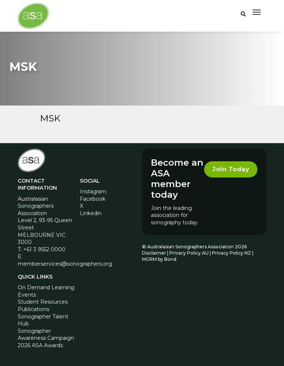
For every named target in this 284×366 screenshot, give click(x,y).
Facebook (92, 199)
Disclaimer (154, 253)
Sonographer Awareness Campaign (46, 335)
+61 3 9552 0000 (44, 249)
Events (27, 294)
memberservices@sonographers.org (65, 263)
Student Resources (43, 301)
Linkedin (91, 213)
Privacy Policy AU (189, 253)
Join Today (230, 169)
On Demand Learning (46, 287)
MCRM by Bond (159, 259)
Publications (33, 309)
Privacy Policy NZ (232, 253)
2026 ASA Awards (40, 345)
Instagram (93, 191)
